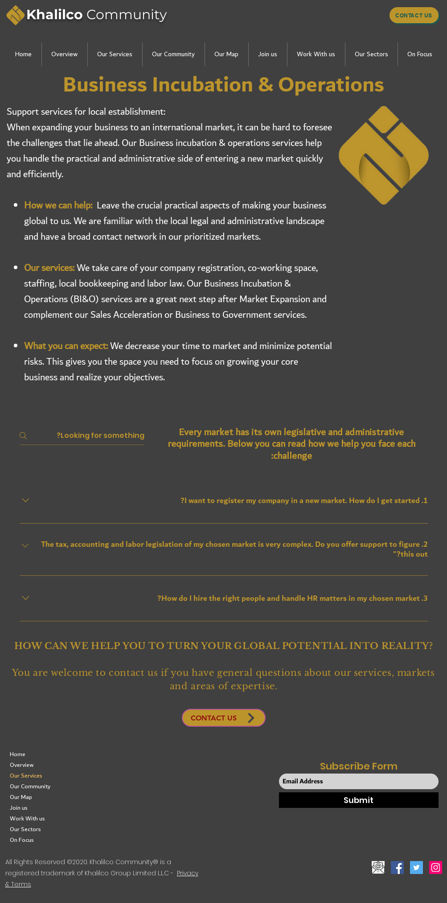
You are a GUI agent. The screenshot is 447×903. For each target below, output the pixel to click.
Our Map (21, 797)
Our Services (26, 775)
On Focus (22, 840)
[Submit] (359, 800)
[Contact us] (414, 15)
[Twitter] (416, 867)
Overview (21, 765)
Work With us (27, 818)
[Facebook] (397, 867)
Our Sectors (25, 829)
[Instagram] (435, 867)
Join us (19, 808)
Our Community (30, 786)
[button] (64, 54)
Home (17, 754)
